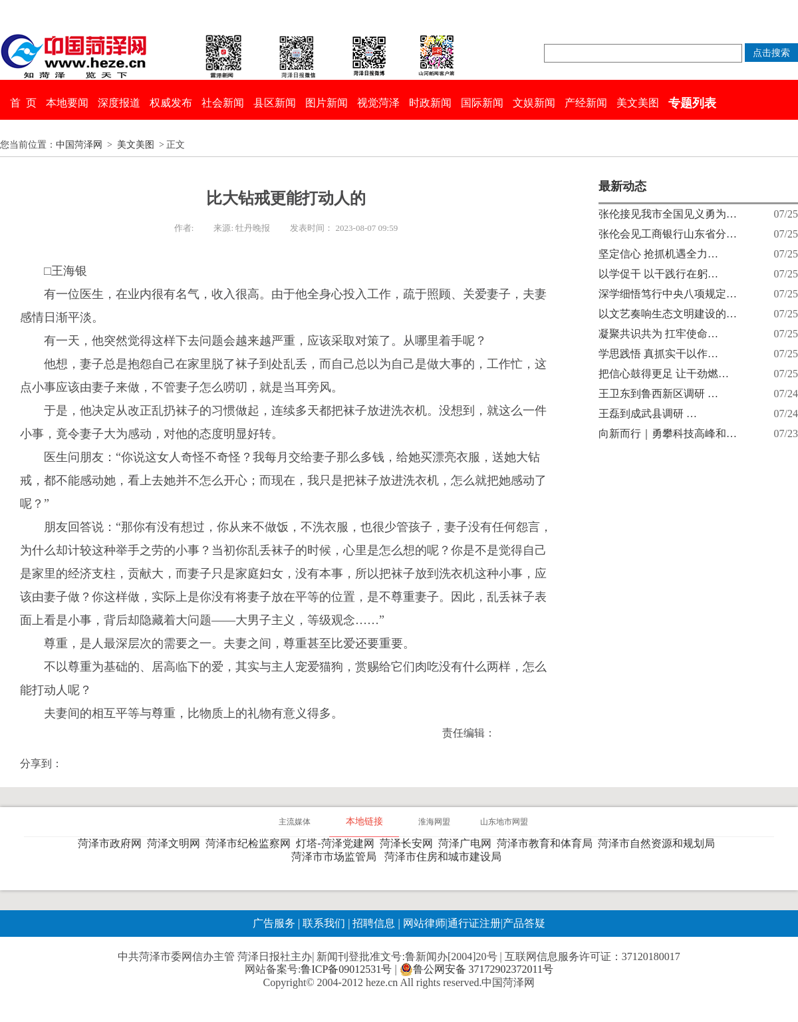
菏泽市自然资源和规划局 (659, 843)
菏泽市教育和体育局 (547, 843)
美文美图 (637, 102)
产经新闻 (586, 102)
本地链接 (364, 821)
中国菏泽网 (79, 145)
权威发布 (171, 102)
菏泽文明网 (176, 843)
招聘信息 (373, 923)
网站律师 (423, 923)
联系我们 (324, 923)
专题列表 (692, 103)
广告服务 (274, 923)
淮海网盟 (434, 821)
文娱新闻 (534, 102)
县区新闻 (274, 102)
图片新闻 (326, 102)
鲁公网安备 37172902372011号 (476, 969)
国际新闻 (482, 102)
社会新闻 (222, 102)
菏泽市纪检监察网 (250, 843)
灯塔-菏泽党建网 (337, 843)
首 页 (23, 102)
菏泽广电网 (467, 843)
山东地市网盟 (504, 821)
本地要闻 (67, 102)
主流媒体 (295, 821)
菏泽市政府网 (112, 843)
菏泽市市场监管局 (336, 856)
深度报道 (119, 102)
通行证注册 (474, 923)
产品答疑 (524, 923)
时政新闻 (430, 102)
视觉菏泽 (378, 102)
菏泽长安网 (409, 843)
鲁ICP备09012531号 (346, 969)
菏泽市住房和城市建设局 (445, 856)
